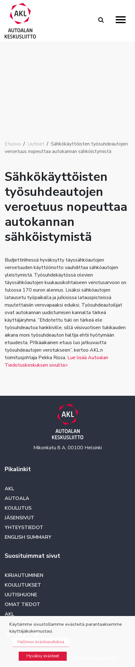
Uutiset (35, 143)
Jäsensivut (19, 517)
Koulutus (18, 508)
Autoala (17, 498)
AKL (9, 488)
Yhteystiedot (24, 527)
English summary (28, 537)
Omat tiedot (22, 604)
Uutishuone (21, 594)
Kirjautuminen (24, 575)
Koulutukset (23, 585)
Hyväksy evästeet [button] (43, 656)
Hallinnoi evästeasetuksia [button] (40, 642)
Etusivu (13, 143)
